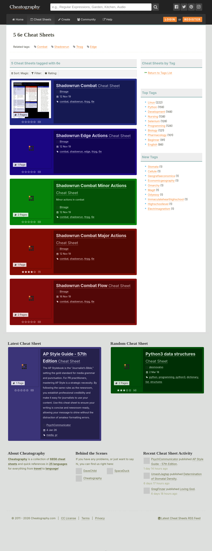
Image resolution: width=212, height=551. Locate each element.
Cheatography (17, 459)
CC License (68, 518)
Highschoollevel (158, 204)
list (147, 381)
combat (64, 101)
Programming (156, 125)
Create (64, 19)
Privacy (100, 518)
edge (87, 151)
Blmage (64, 91)
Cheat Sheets (40, 19)
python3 (180, 377)
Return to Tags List (160, 73)
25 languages (58, 464)
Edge (93, 46)
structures (156, 381)
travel (37, 468)
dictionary (192, 377)
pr (56, 434)
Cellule (152, 171)
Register (192, 19)
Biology (153, 130)
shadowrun (76, 101)
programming (166, 377)
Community (86, 19)
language (52, 468)
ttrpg (87, 101)
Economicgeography (161, 180)
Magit (151, 190)
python (153, 377)
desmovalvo (156, 367)
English (152, 144)
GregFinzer (158, 489)
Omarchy (154, 185)
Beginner (154, 140)
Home (17, 19)
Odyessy (153, 194)
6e (92, 101)
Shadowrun (61, 46)
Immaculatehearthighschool (166, 199)
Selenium (154, 121)
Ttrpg (79, 46)
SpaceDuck (121, 470)
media (50, 434)
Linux (151, 102)
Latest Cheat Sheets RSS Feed (179, 518)
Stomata (153, 166)
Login (170, 19)
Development (156, 111)
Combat (42, 46)
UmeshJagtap (160, 474)
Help (107, 19)
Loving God (187, 489)
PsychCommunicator (59, 425)
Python (152, 107)
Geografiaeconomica (161, 176)
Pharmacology (157, 135)
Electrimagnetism (159, 208)
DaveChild (90, 470)
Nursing (153, 116)
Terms (85, 518)
